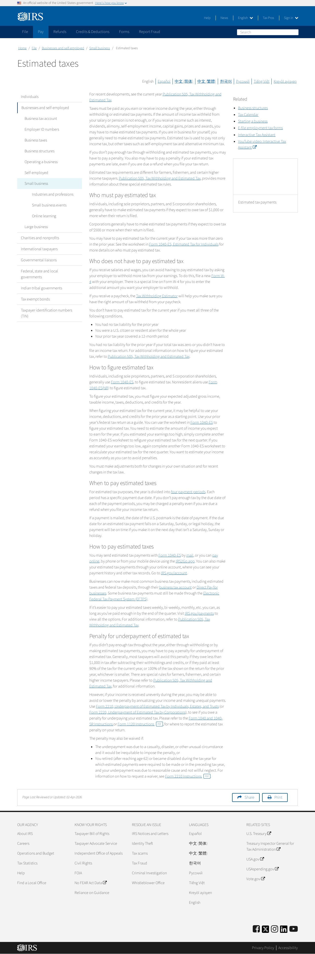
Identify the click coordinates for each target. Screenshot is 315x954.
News (224, 18)
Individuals (29, 96)
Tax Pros (268, 18)
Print (278, 797)
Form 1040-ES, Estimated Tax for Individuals (184, 244)
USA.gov (255, 859)
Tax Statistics (27, 863)
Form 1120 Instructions (140, 724)
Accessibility (288, 947)
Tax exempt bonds (35, 299)
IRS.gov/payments (199, 613)
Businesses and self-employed (63, 48)
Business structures (39, 151)
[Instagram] (274, 929)
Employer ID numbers (42, 129)
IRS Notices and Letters (150, 833)
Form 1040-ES (122, 382)
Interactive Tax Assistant (256, 135)
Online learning (44, 216)
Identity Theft (142, 843)
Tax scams (140, 853)
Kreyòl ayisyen (285, 81)
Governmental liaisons (39, 260)
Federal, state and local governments (39, 274)
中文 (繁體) (206, 81)
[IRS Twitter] (265, 931)
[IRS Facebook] (256, 929)
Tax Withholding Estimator (157, 296)
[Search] (268, 32)
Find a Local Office (31, 883)
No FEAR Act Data (91, 883)
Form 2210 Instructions (187, 776)
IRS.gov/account (174, 573)
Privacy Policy (263, 947)
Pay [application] (41, 31)
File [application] (25, 31)
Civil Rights (83, 863)
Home (22, 48)
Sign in (291, 18)
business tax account (175, 587)
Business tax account (41, 118)
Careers (23, 843)
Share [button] (249, 797)
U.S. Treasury (258, 833)
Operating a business (41, 162)
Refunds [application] (59, 31)
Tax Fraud (139, 863)
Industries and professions (52, 194)
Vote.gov (255, 879)
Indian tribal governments (41, 288)
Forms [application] (124, 31)
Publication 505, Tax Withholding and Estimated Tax (160, 178)
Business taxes (36, 140)
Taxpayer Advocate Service (96, 843)
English (245, 18)
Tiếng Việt (261, 81)
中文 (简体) (184, 81)
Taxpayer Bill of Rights (92, 833)
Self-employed (36, 172)
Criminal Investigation (149, 873)
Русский (243, 81)
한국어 (226, 81)
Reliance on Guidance (92, 892)
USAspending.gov (262, 869)
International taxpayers (39, 249)
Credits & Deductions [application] (92, 31)
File (34, 48)
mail (189, 555)
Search (294, 32)
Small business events (49, 205)
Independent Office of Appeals (99, 853)
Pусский (196, 873)
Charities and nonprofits (40, 238)
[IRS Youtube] (293, 929)
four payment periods (188, 492)
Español (164, 81)
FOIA (78, 873)
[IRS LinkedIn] (283, 931)
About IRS (25, 833)
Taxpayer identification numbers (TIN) (46, 313)
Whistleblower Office (148, 883)
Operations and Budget (35, 853)
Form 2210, (157, 706)
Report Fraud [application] (149, 31)
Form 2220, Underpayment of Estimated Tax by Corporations (137, 712)
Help (207, 18)
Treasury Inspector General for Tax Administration (270, 846)
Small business (99, 48)
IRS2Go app (185, 561)
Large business (36, 227)
